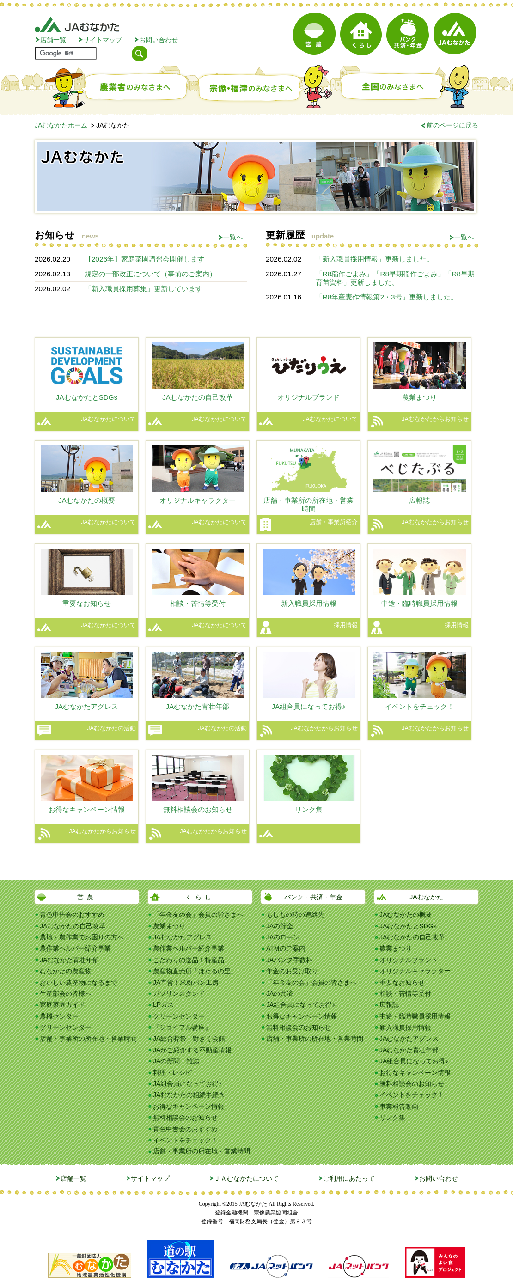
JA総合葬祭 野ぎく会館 (189, 1038)
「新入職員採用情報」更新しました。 (375, 259)
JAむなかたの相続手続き (189, 1094)
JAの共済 (279, 993)
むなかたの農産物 (66, 971)
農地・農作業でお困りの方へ (82, 937)
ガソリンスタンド (179, 993)
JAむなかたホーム (61, 125)
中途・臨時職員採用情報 (415, 1016)
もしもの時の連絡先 (295, 914)
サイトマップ (102, 39)
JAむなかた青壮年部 (69, 960)
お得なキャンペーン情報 (188, 1106)
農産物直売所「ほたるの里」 (195, 971)
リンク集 (392, 1117)
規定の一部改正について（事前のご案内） (150, 274)
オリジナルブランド (408, 960)
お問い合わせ (158, 39)
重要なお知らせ (402, 982)
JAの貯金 (279, 926)
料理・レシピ (172, 1072)
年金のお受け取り (292, 971)
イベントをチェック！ (185, 1140)
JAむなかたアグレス (182, 937)
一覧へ (233, 237)
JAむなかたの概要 (405, 914)
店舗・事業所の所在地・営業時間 (88, 1038)
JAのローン (282, 937)
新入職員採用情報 (405, 1027)
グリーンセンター (66, 1027)
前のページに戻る (452, 125)
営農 (87, 897)
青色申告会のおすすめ (72, 914)
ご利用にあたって (349, 1178)
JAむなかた (426, 897)
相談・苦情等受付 (405, 993)
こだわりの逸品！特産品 (188, 960)
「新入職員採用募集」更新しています (143, 289)
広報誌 (389, 1004)
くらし (199, 897)
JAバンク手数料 (289, 960)
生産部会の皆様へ (66, 993)
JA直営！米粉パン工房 (186, 982)
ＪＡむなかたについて (246, 1178)
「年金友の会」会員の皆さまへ (198, 914)
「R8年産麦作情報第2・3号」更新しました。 (387, 297)
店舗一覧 (53, 39)
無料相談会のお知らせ (185, 1117)
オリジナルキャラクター (415, 971)
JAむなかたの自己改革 (72, 926)
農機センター (59, 1016)
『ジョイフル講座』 (182, 1027)
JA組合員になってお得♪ (187, 1083)
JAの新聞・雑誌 (176, 1061)
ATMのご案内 (285, 948)
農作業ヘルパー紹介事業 (75, 948)
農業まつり (169, 926)
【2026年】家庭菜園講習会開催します (144, 259)
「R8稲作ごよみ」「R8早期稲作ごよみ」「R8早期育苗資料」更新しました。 (395, 278)
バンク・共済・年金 (313, 897)
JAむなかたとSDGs (408, 926)
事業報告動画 (398, 1106)
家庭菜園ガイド (62, 1004)
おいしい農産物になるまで (78, 982)
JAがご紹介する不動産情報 (192, 1050)
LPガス (163, 1004)
